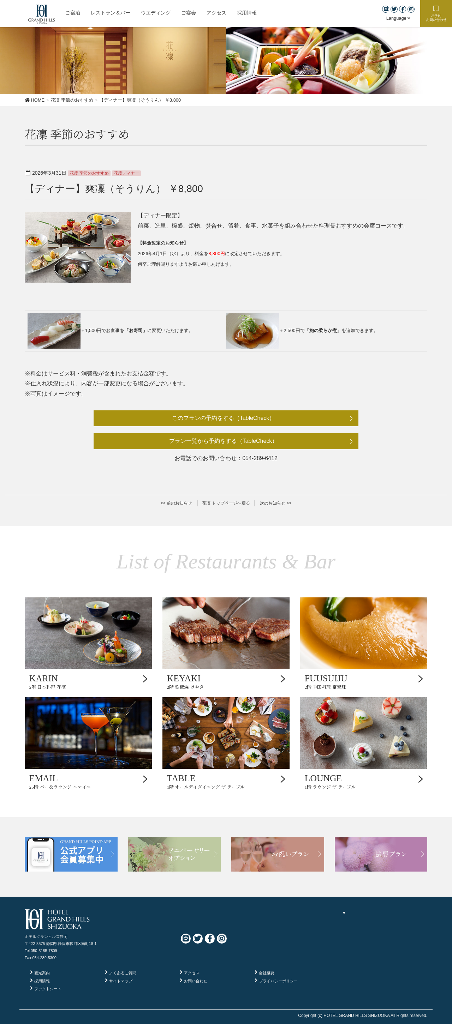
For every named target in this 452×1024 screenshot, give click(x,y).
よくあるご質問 (122, 973)
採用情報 (42, 981)
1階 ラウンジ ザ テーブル (364, 781)
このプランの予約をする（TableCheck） (223, 418)
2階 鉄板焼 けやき (226, 681)
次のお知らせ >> (275, 503)
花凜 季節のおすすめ (89, 173)
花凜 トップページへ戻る (226, 503)
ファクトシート (47, 989)
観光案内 (42, 973)
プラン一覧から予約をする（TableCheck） (223, 441)
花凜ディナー (126, 173)
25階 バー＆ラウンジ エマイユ (88, 781)
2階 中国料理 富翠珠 (364, 681)
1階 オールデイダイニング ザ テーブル (226, 781)
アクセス (192, 973)
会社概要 (266, 973)
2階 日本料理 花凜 (88, 681)
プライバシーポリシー (278, 981)
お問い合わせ (195, 981)
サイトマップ (120, 981)
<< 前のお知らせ (176, 503)
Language (398, 18)
